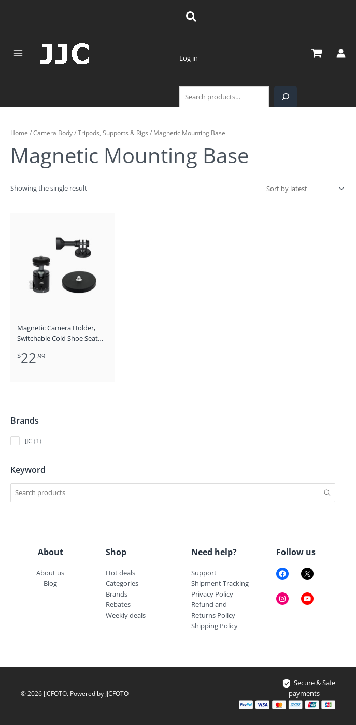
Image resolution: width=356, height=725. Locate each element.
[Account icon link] (341, 53)
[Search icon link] (191, 17)
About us (50, 572)
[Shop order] (304, 188)
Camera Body (53, 132)
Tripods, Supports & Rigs (113, 132)
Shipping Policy (214, 625)
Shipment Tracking (220, 583)
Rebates (118, 604)
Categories (122, 583)
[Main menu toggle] (18, 53)
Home (19, 132)
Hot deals (120, 572)
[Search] (285, 96)
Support (204, 572)
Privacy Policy (212, 594)
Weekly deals (126, 615)
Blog (50, 583)
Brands (116, 594)
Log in (188, 58)
